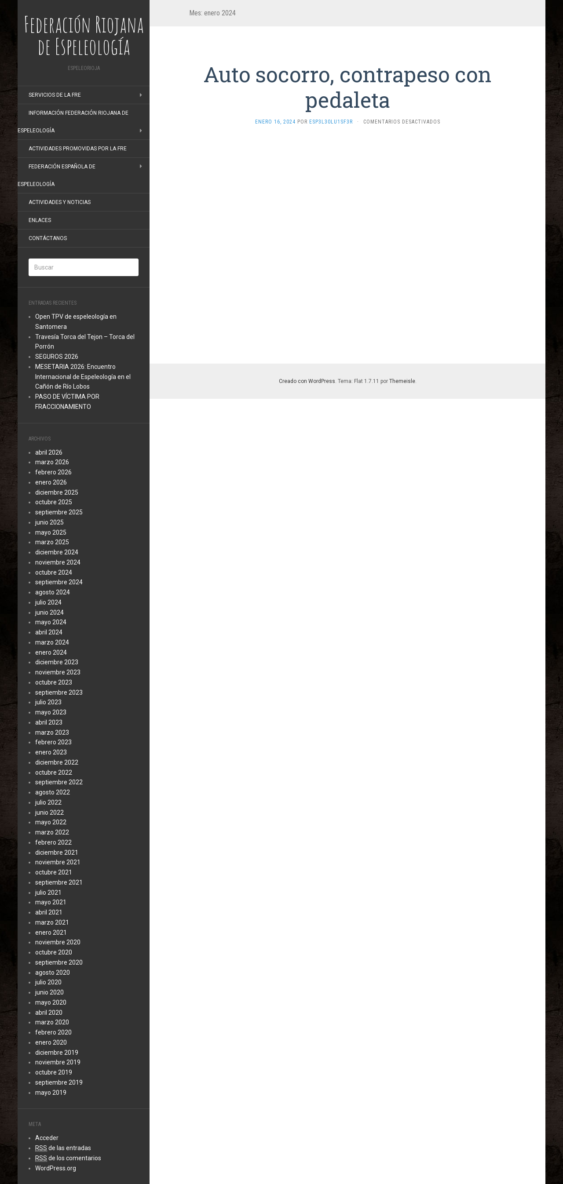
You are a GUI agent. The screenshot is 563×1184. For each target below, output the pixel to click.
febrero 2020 (53, 1032)
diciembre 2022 (56, 762)
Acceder (46, 1137)
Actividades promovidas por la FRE (78, 149)
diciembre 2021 (56, 852)
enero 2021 (51, 932)
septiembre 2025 (59, 512)
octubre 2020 (53, 952)
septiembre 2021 (59, 882)
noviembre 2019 (57, 1062)
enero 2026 (51, 482)
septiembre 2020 (59, 962)
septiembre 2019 (59, 1082)
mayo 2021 (50, 902)
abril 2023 (48, 722)
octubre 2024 (53, 572)
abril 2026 (48, 452)
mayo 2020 (50, 1002)
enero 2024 (51, 652)
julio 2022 (48, 802)
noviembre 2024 (57, 562)
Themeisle (402, 381)
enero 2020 (51, 1042)
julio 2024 (48, 602)
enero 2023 (51, 752)
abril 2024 (48, 632)
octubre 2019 (53, 1072)
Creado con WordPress (307, 381)
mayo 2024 (50, 622)
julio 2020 (48, 982)
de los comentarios (68, 1158)
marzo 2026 (52, 462)
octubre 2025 (53, 502)
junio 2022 (49, 812)
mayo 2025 (50, 532)
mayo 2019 (50, 1092)
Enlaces (40, 220)
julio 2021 (48, 892)
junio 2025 (49, 522)
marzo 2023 (52, 732)
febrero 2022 (53, 842)
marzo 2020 (52, 1022)
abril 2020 (48, 1012)
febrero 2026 (53, 472)
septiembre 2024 (59, 582)
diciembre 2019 (56, 1052)
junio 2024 (49, 612)
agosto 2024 (52, 592)
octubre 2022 (53, 772)
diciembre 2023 (56, 662)
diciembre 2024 (56, 552)
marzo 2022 (52, 832)
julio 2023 (48, 702)
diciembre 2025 (56, 492)
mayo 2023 (50, 712)
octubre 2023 (53, 682)
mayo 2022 (50, 822)
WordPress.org (55, 1168)
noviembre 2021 (57, 862)
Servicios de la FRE (55, 95)
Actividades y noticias (60, 202)
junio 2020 (49, 992)
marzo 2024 (52, 642)
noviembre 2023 (57, 672)
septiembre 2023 (59, 692)
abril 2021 (48, 912)
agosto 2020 (52, 972)
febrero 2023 (53, 742)
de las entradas (63, 1148)
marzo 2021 (52, 922)
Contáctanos (48, 238)
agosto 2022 (52, 792)
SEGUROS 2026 (56, 356)
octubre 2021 (53, 872)
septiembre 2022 (59, 782)
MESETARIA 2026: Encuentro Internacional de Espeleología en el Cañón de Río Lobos (83, 376)
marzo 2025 (52, 542)
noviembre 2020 (57, 942)
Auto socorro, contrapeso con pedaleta (347, 86)
